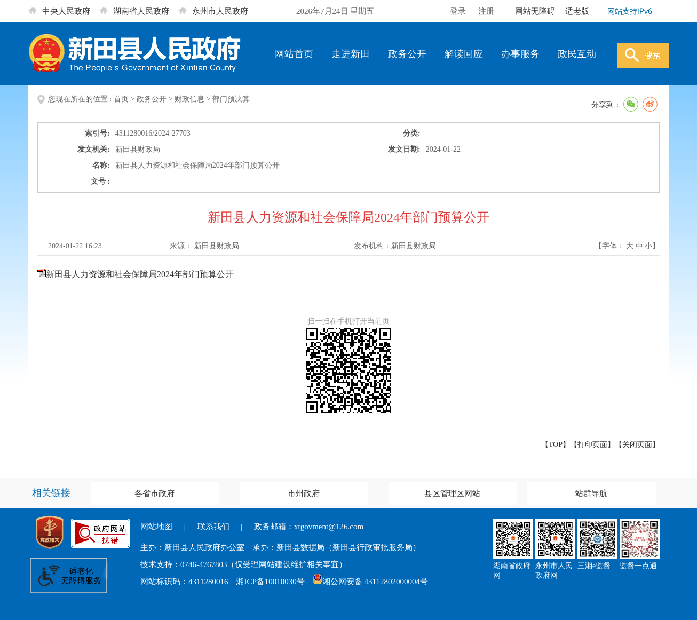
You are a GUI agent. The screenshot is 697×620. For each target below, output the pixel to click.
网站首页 (294, 54)
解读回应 (464, 54)
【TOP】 (555, 445)
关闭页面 (637, 445)
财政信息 (189, 99)
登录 (458, 11)
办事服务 (520, 54)
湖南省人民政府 (134, 11)
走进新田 (350, 54)
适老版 (577, 11)
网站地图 (156, 526)
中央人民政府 (59, 11)
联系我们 (213, 526)
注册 (486, 11)
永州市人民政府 (213, 11)
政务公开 (407, 54)
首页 (121, 99)
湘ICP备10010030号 (270, 581)
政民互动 (577, 54)
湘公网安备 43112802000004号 (370, 581)
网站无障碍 (535, 11)
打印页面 (592, 445)
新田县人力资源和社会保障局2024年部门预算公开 (140, 274)
